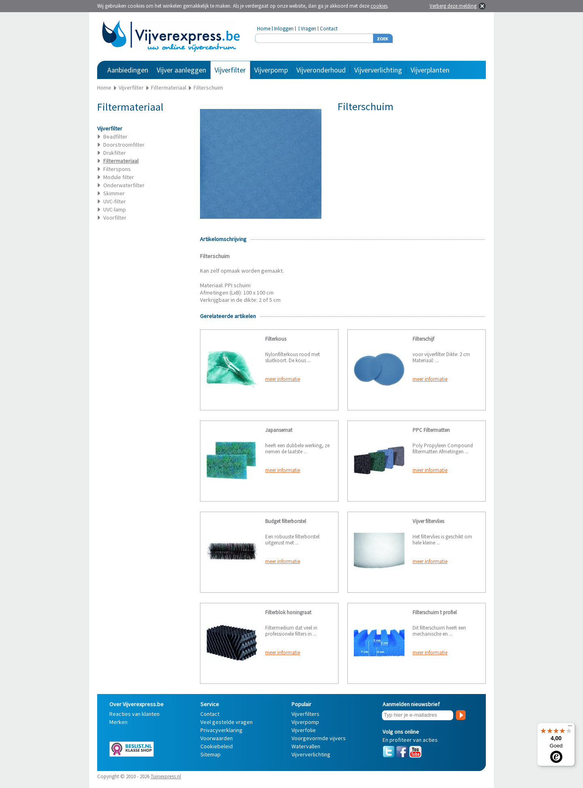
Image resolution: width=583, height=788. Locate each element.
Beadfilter (115, 136)
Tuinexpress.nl (166, 776)
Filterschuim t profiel (435, 612)
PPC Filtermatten (431, 430)
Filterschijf (423, 338)
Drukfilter (114, 152)
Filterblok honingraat (288, 612)
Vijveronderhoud (321, 70)
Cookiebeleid (216, 746)
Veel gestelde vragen (226, 722)
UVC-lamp (114, 209)
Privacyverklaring (221, 730)
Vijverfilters (305, 714)
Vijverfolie (304, 730)
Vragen (308, 28)
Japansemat (278, 430)
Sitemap (210, 754)
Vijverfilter (230, 70)
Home (263, 28)
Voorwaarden (216, 738)
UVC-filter (114, 201)
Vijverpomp (271, 70)
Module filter (118, 177)
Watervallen (306, 746)
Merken (118, 722)
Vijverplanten (430, 70)
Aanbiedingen (127, 70)
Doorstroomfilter (124, 144)
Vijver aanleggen (181, 70)
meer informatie (282, 379)
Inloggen (284, 28)
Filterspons (117, 169)
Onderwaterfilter (124, 185)
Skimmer (114, 193)
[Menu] (570, 727)
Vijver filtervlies (428, 521)
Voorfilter (114, 217)
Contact (329, 28)
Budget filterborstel (285, 521)
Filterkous (275, 338)
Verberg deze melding (453, 5)
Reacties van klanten (134, 714)
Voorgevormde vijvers (319, 738)
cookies (378, 5)
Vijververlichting (378, 70)
